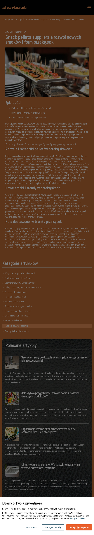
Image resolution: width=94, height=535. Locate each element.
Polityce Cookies (77, 518)
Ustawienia (31, 527)
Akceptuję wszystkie (79, 527)
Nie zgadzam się (53, 527)
